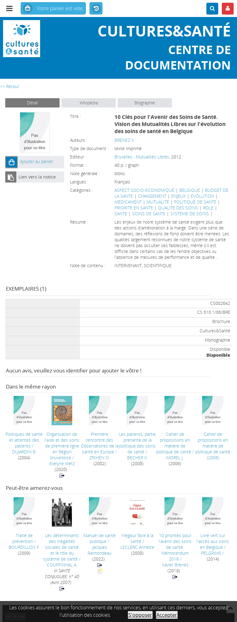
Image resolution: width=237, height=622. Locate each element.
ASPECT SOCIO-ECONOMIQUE (144, 190)
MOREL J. (175, 457)
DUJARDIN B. (24, 452)
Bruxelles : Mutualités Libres (141, 157)
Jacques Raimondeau (99, 550)
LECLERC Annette (137, 547)
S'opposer (140, 614)
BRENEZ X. (124, 140)
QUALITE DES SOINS (178, 208)
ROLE (208, 208)
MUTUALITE (158, 202)
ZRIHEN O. (99, 457)
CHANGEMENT (152, 196)
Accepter (166, 614)
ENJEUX (178, 196)
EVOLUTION (202, 196)
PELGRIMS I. (213, 553)
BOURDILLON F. (24, 547)
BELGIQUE (189, 190)
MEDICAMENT (128, 202)
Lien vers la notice (37, 177)
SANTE (120, 213)
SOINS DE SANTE (148, 213)
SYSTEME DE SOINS (189, 213)
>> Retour (9, 86)
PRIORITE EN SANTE (133, 208)
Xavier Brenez (175, 565)
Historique (96, 8)
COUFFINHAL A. (62, 565)
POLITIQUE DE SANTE (195, 202)
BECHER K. (137, 457)
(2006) (212, 445)
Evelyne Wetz (62, 463)
